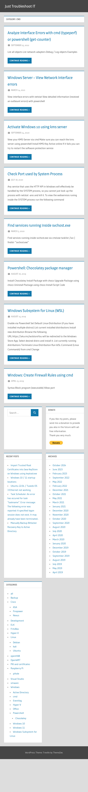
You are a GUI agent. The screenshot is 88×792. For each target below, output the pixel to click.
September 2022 (61, 510)
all (12, 626)
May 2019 (57, 601)
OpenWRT (15, 692)
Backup (14, 630)
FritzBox (15, 661)
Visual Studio (17, 711)
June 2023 (58, 502)
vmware (15, 715)
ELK (12, 657)
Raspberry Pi (17, 701)
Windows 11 (19, 760)
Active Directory (21, 725)
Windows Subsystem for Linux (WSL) (43, 336)
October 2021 (59, 527)
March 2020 (58, 572)
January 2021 (59, 539)
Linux (13, 670)
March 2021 (58, 535)
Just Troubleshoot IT (22, 6)
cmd (15, 729)
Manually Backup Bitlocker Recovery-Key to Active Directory (22, 559)
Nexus (16, 648)
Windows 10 (19, 756)
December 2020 (60, 543)
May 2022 (57, 514)
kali (15, 679)
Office (16, 741)
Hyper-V (15, 665)
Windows (15, 720)
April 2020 (58, 568)
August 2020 (59, 559)
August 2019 (59, 592)
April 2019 (58, 605)
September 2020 (61, 555)
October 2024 (59, 498)
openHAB (15, 688)
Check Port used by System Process (42, 187)
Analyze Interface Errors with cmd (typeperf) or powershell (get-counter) (40, 39)
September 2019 (61, 588)
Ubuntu (17, 683)
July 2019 (57, 596)
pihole (16, 706)
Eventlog (17, 733)
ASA (15, 640)
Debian (16, 675)
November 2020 (61, 547)
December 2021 (60, 522)
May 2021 (57, 531)
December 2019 (60, 580)
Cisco (13, 634)
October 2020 (59, 551)
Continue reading (19, 67)
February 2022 (60, 518)
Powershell (18, 745)
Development (17, 653)
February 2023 (60, 506)
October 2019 (59, 584)
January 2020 (59, 576)
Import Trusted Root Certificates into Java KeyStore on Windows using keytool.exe (22, 502)
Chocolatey (20, 751)
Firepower (18, 644)
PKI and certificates (20, 697)
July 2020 (57, 564)
